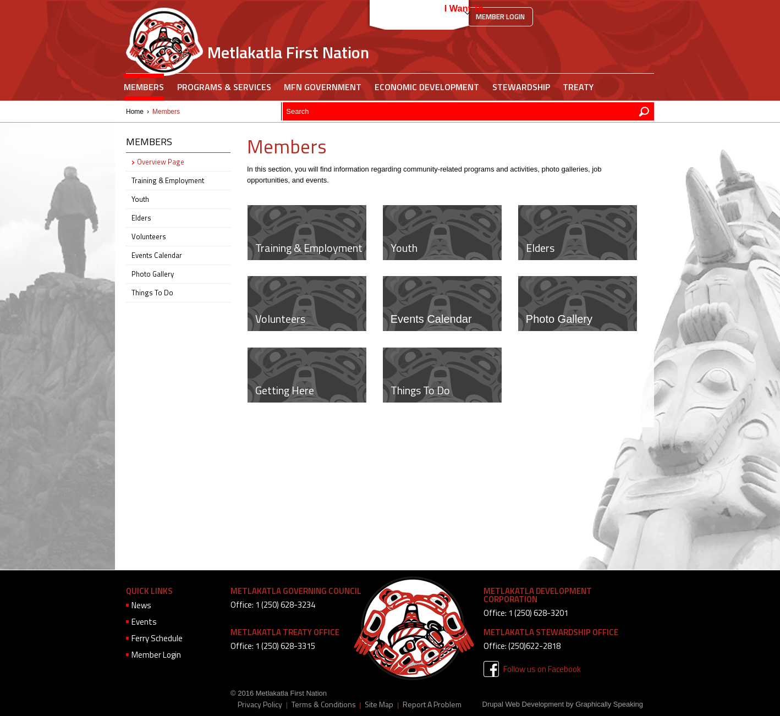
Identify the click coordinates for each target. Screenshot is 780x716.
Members (144, 86)
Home (135, 111)
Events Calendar (431, 318)
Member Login (500, 16)
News (141, 605)
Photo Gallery (559, 318)
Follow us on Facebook (542, 669)
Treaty (578, 86)
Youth (404, 247)
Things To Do (420, 390)
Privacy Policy (260, 704)
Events (144, 621)
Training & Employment (308, 247)
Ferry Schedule (157, 638)
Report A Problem (432, 704)
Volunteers (280, 318)
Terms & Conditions (324, 704)
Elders (540, 247)
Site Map (379, 704)
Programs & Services (224, 86)
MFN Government (322, 86)
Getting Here (284, 390)
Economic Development (427, 86)
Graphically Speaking (609, 704)
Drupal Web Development (523, 704)
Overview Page (160, 161)
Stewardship (521, 86)
